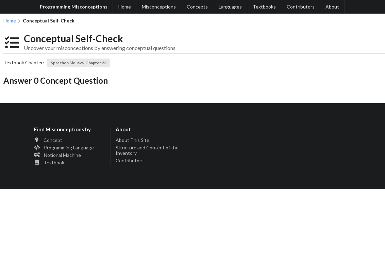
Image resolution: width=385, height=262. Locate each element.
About (332, 7)
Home (124, 7)
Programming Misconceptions (73, 7)
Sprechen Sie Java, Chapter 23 (78, 62)
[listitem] (70, 140)
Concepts (197, 7)
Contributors (301, 7)
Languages (230, 7)
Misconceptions (159, 7)
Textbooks (264, 7)
